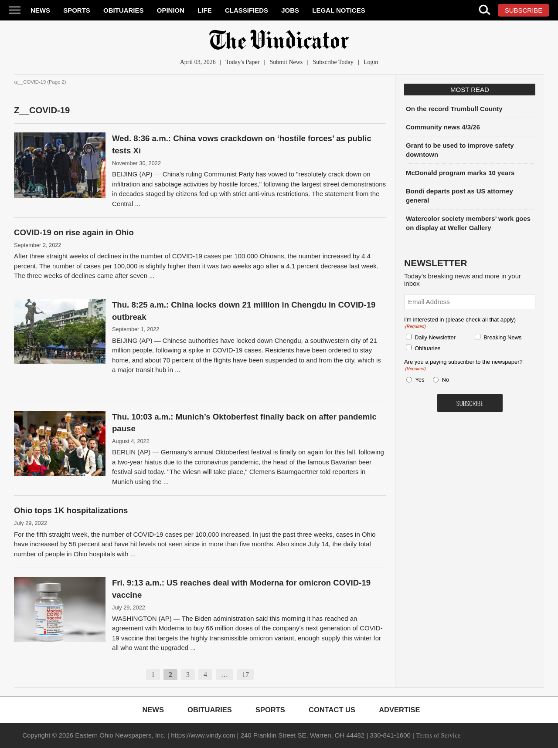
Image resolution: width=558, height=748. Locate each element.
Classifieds (246, 10)
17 (245, 674)
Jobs (290, 10)
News (40, 10)
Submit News (286, 62)
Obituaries (123, 10)
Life (204, 10)
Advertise (399, 710)
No (445, 379)
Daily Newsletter (435, 337)
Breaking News (502, 337)
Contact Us (332, 710)
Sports (76, 10)
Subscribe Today (333, 62)
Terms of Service (438, 735)
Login (371, 62)
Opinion (170, 10)
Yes (418, 379)
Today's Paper (242, 62)
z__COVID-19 (42, 110)
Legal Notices (338, 10)
